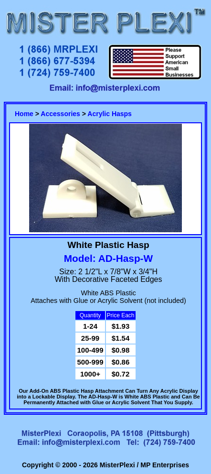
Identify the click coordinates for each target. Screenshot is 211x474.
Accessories (60, 114)
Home (24, 114)
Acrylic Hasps (109, 114)
